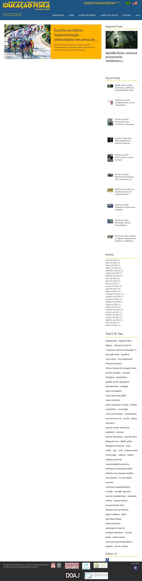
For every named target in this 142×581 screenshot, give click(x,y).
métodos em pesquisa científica (119, 473)
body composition (114, 391)
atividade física (112, 387)
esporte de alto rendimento (118, 428)
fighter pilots (126, 441)
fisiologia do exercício (115, 446)
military (130, 455)
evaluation (110, 432)
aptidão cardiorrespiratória (117, 382)
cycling (134, 419)
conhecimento (130, 414)
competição (123, 409)
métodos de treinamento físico (119, 469)
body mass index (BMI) (116, 396)
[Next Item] (133, 40)
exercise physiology (114, 437)
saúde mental (118, 537)
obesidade (132, 496)
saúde (108, 537)
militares (121, 455)
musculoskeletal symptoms (117, 464)
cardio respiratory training (117, 405)
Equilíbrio (125, 355)
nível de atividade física (116, 496)
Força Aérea (111, 359)
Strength (126, 373)
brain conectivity (113, 400)
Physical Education (114, 364)
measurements (131, 451)
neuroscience (111, 478)
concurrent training (114, 414)
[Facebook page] (135, 568)
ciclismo (133, 405)
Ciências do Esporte (122, 345)
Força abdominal (125, 359)
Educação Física (112, 355)
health (108, 451)
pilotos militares (113, 514)
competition (111, 409)
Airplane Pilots (125, 341)
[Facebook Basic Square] (107, 559)
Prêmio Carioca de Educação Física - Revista (122, 368)
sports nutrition (121, 546)
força (128, 446)
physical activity (121, 501)
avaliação (124, 387)
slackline (109, 546)
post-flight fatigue (113, 519)
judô (121, 451)
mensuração (111, 455)
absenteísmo (121, 377)
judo (115, 451)
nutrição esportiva (123, 492)
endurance (110, 423)
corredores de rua (113, 419)
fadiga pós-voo (112, 441)
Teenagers (110, 377)
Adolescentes (111, 341)
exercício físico (130, 437)
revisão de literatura (114, 533)
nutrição (109, 492)
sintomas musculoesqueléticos (119, 542)
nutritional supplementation (118, 487)
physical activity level (115, 505)
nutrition (109, 483)
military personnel (113, 460)
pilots (123, 514)
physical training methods (117, 510)
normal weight (125, 478)
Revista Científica (113, 373)
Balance (109, 345)
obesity (109, 501)
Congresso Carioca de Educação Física (122, 350)
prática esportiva (113, 524)
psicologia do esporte (115, 528)
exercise (119, 432)
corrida (126, 419)
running (128, 533)
